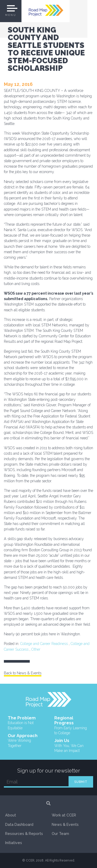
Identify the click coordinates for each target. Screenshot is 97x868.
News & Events (65, 824)
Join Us (71, 745)
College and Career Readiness (44, 644)
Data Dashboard (19, 824)
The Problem (25, 723)
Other (35, 649)
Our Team (60, 834)
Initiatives (13, 843)
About (10, 815)
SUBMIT (80, 782)
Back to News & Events (22, 673)
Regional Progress (71, 725)
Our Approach (25, 740)
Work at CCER (64, 815)
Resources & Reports (24, 834)
